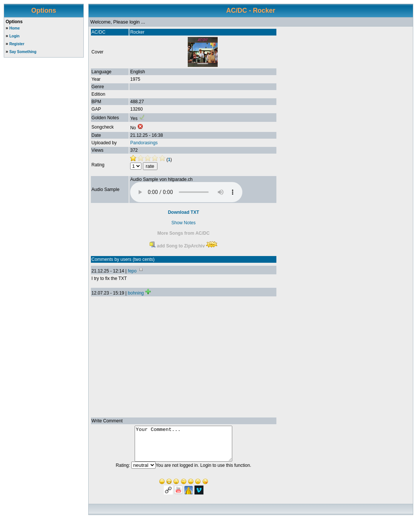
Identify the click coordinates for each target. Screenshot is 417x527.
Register (16, 44)
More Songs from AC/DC (183, 233)
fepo (132, 271)
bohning (136, 293)
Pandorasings (143, 142)
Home (14, 28)
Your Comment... (183, 447)
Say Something (22, 52)
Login (14, 36)
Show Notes (183, 222)
